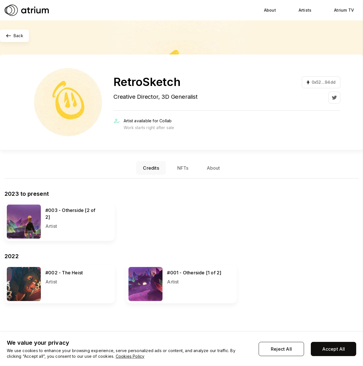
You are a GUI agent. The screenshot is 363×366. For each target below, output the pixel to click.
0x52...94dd (321, 82)
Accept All (333, 349)
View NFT (15, 204)
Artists (305, 10)
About (270, 10)
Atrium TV (344, 10)
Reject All (281, 349)
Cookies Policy (130, 356)
